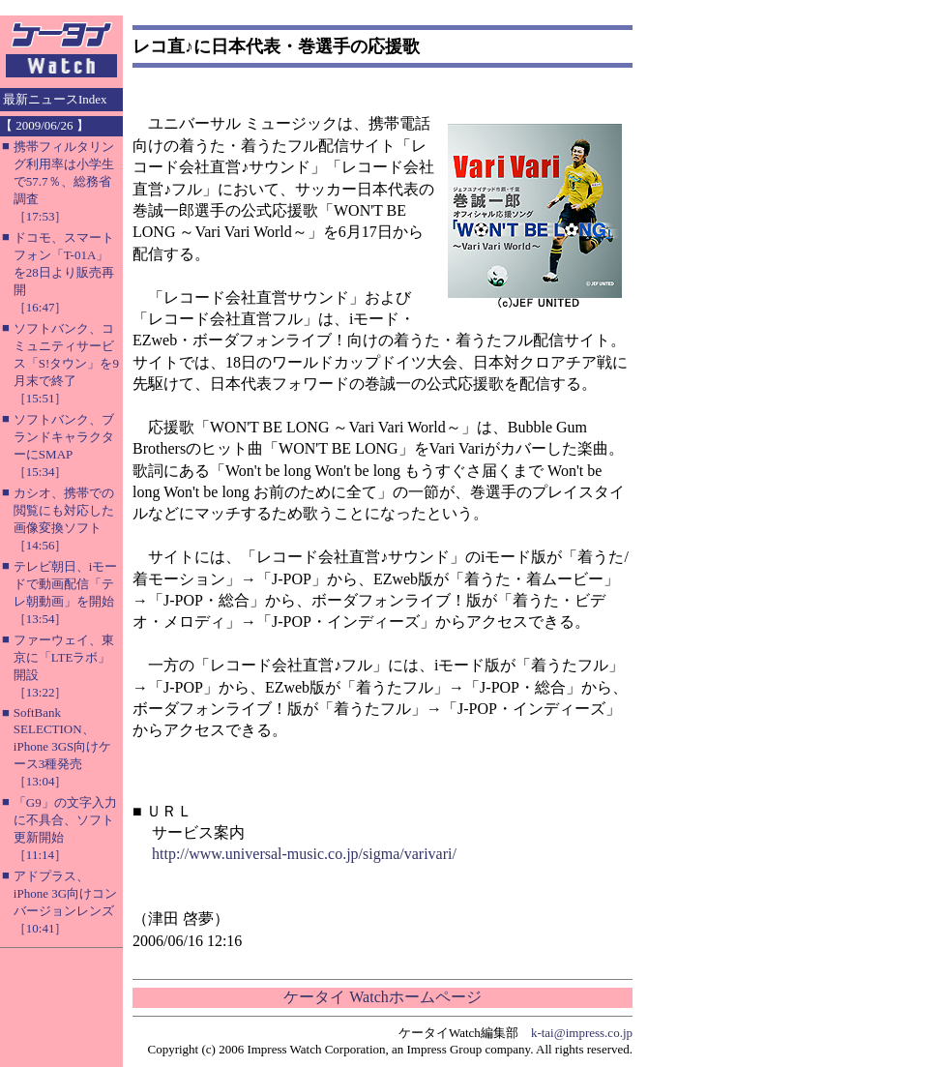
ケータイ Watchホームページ (382, 997)
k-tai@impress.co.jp (582, 1032)
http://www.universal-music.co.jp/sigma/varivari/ (304, 853)
